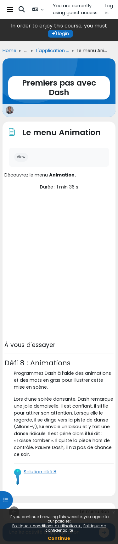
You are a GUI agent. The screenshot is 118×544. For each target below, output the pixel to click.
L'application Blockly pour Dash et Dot (52, 50)
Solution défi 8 (40, 472)
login (60, 33)
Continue (59, 538)
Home (9, 50)
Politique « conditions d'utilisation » (46, 526)
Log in (109, 9)
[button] (21, 9)
